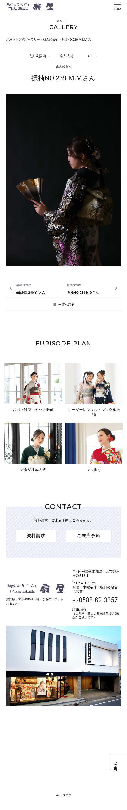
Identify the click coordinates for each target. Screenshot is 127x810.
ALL (92, 56)
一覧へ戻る (66, 305)
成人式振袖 (34, 56)
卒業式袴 (66, 56)
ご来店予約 (121, 762)
